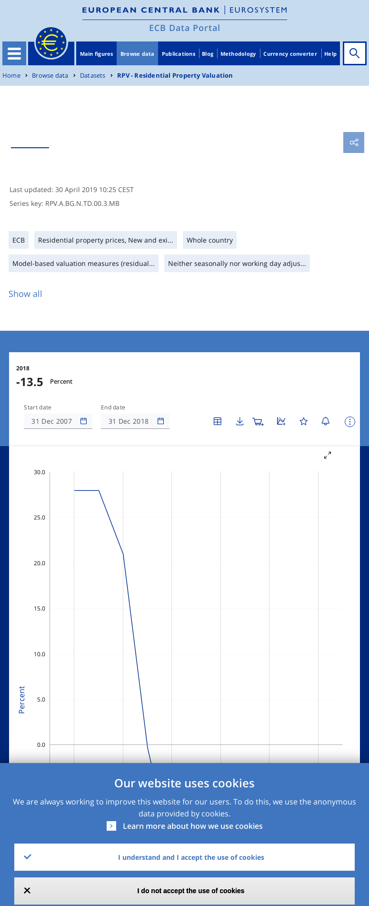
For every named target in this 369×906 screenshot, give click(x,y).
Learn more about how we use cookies (193, 826)
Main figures (96, 53)
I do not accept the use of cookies (191, 891)
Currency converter (290, 53)
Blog (207, 53)
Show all (25, 293)
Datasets (93, 75)
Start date (37, 407)
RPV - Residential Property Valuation (175, 75)
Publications (178, 53)
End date (113, 407)
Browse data (137, 53)
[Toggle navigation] (14, 53)
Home (11, 75)
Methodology (238, 53)
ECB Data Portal (184, 27)
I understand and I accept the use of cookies (191, 857)
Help (330, 53)
